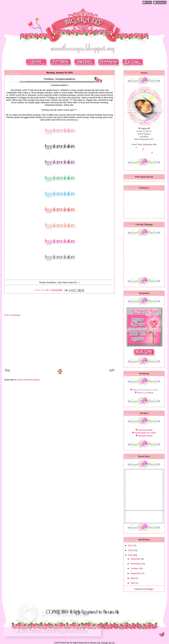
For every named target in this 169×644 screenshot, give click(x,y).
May (133, 578)
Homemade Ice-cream (145, 433)
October (135, 568)
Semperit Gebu (145, 435)
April (133, 583)
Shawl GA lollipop (145, 392)
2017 (131, 545)
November (136, 563)
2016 (131, 550)
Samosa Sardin (145, 430)
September (136, 573)
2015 (131, 555)
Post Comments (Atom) (28, 379)
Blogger (149, 589)
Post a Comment (12, 315)
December (136, 559)
